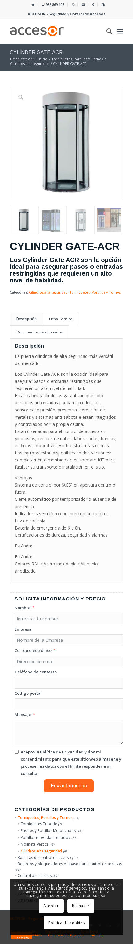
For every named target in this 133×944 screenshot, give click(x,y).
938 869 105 (53, 4)
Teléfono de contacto (36, 672)
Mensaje (23, 714)
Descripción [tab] (26, 318)
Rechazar (80, 905)
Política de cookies (66, 922)
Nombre (23, 608)
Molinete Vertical (35, 844)
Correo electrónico (33, 650)
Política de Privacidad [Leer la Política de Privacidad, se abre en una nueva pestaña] (62, 752)
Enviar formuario (69, 785)
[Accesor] (55, 31)
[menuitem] (33, 4)
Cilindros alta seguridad (48, 292)
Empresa (23, 629)
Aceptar (51, 905)
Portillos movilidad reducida (45, 837)
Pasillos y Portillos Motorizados (48, 830)
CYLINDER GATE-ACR (36, 52)
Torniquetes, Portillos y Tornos (95, 292)
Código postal (28, 693)
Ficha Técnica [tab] (60, 318)
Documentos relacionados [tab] (39, 332)
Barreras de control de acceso (44, 857)
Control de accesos (35, 875)
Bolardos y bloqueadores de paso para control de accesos (70, 863)
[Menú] (120, 31)
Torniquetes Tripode (39, 823)
